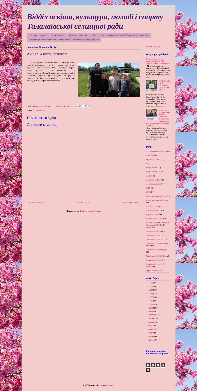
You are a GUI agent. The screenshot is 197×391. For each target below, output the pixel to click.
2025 (151, 286)
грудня (151, 311)
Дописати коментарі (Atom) (90, 211)
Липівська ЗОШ (39, 110)
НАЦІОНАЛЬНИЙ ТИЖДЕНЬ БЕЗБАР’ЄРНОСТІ (164, 85)
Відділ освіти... (152, 172)
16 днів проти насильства (156, 151)
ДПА (148, 188)
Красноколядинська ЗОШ (156, 196)
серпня (151, 325)
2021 (151, 301)
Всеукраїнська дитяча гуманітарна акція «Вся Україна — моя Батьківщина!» (158, 61)
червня (151, 333)
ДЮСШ (149, 192)
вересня (151, 322)
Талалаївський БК (153, 235)
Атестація (150, 155)
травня (151, 336)
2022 (151, 297)
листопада (152, 315)
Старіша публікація (131, 202)
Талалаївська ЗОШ (153, 231)
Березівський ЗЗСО (153, 159)
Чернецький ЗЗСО (153, 270)
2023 (151, 294)
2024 (151, 290)
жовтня (151, 318)
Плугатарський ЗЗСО (154, 219)
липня (151, 329)
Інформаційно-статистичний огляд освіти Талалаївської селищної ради (64, 40)
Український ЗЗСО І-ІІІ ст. (156, 256)
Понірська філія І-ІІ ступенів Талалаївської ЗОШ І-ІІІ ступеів (157, 225)
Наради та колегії (153, 214)
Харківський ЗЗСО (153, 260)
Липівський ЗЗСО (153, 210)
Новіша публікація (36, 202)
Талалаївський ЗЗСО (154, 239)
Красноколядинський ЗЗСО (157, 200)
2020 (151, 304)
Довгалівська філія (153, 180)
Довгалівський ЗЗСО (154, 184)
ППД (94, 35)
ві (147, 163)
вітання (149, 176)
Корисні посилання (78, 35)
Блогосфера (58, 35)
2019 (151, 308)
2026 (151, 283)
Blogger (111, 385)
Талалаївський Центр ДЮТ (157, 250)
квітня (151, 340)
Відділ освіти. (151, 168)
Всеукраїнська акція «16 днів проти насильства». (125, 35)
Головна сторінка (38, 35)
